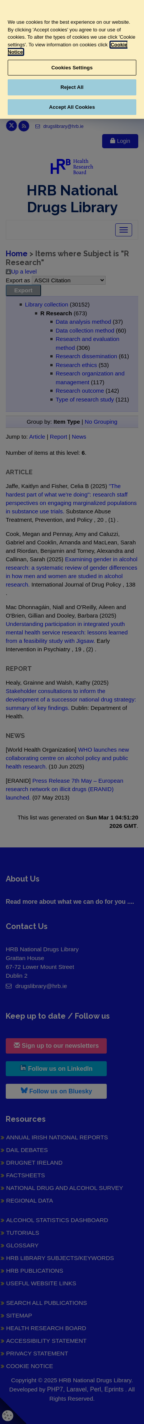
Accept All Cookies (72, 107)
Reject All (71, 87)
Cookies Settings (72, 67)
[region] (72, 59)
